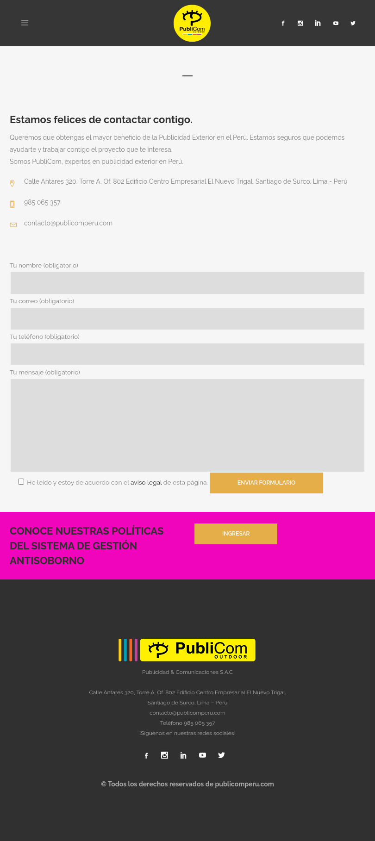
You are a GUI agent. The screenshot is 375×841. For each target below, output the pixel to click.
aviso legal (148, 482)
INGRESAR (236, 533)
